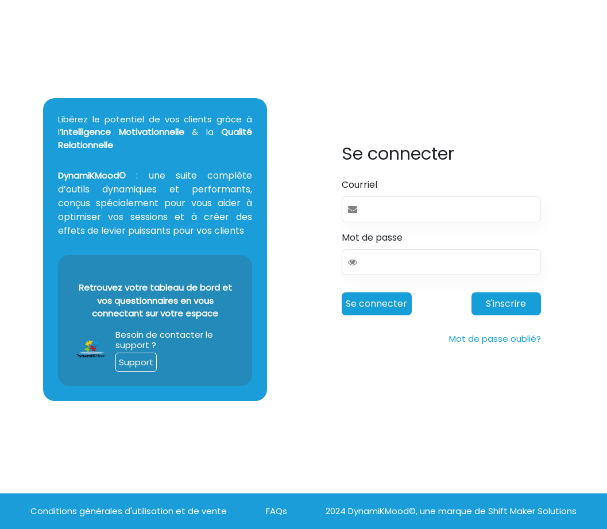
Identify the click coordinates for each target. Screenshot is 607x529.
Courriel (359, 184)
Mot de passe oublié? (495, 339)
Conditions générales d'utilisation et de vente (128, 511)
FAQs (276, 511)
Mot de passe (372, 237)
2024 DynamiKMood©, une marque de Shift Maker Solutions (451, 511)
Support (136, 362)
